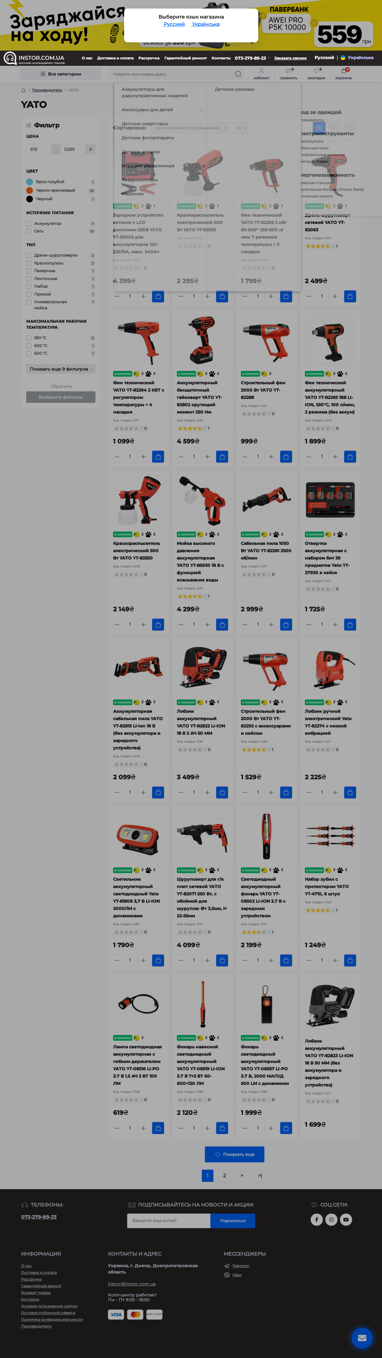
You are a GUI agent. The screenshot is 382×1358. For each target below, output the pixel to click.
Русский (173, 24)
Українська (205, 24)
